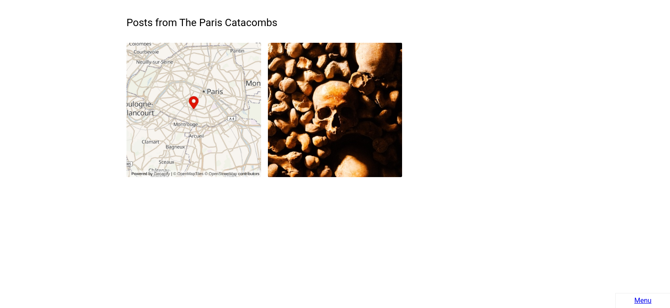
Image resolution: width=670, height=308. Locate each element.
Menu (642, 300)
